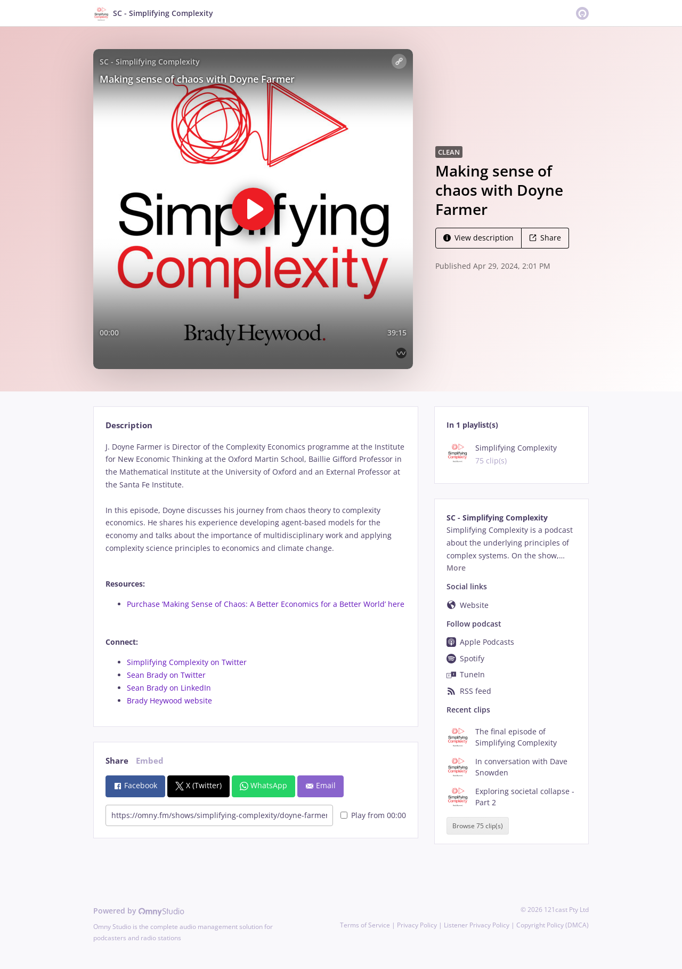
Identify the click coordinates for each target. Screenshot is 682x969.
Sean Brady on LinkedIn (169, 688)
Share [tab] (116, 760)
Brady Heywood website (169, 700)
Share (545, 238)
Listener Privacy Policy (476, 925)
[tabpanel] (255, 574)
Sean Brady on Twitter (166, 675)
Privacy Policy (417, 925)
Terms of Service (365, 925)
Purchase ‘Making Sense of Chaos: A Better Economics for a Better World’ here (265, 604)
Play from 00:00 (373, 815)
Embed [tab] (150, 760)
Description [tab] (128, 425)
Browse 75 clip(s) (477, 825)
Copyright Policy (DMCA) (552, 925)
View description (478, 238)
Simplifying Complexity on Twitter (187, 662)
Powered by (138, 911)
